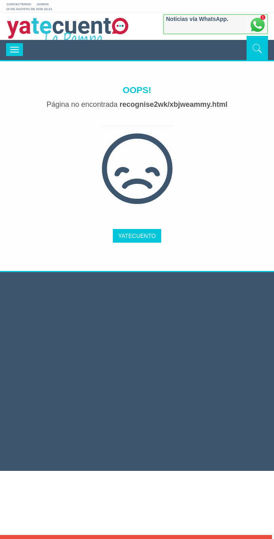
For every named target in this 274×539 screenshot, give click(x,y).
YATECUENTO (137, 236)
